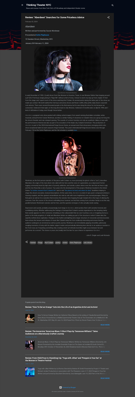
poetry (58, 243)
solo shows (88, 243)
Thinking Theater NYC (38, 5)
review (65, 243)
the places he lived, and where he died (78, 190)
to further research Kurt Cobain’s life (43, 190)
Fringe (40, 243)
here (75, 130)
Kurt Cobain (49, 243)
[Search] (112, 5)
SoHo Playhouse (42, 35)
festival (32, 243)
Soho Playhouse (75, 243)
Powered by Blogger (67, 387)
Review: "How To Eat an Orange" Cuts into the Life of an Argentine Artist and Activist (61, 307)
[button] (108, 17)
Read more (105, 325)
